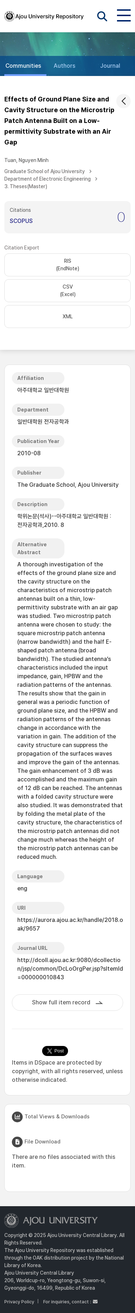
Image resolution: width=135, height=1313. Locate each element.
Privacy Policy (19, 1301)
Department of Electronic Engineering (47, 179)
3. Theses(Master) (25, 186)
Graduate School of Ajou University (44, 171)
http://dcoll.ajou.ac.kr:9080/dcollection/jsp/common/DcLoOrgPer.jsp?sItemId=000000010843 (70, 969)
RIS (67, 265)
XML (68, 316)
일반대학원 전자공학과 (43, 421)
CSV (68, 291)
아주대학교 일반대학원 (43, 390)
